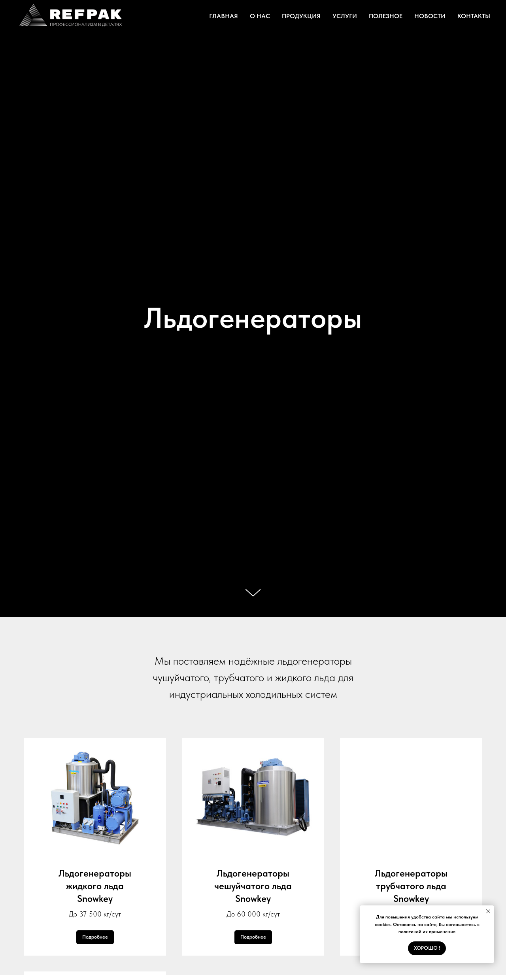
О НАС (260, 16)
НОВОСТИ (430, 16)
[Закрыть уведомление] (488, 911)
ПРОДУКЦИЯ (301, 16)
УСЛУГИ (344, 16)
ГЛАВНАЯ (223, 16)
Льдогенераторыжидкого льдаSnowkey (95, 886)
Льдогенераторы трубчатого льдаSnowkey (411, 886)
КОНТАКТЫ (473, 16)
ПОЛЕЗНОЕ (385, 16)
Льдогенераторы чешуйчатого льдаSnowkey (253, 886)
